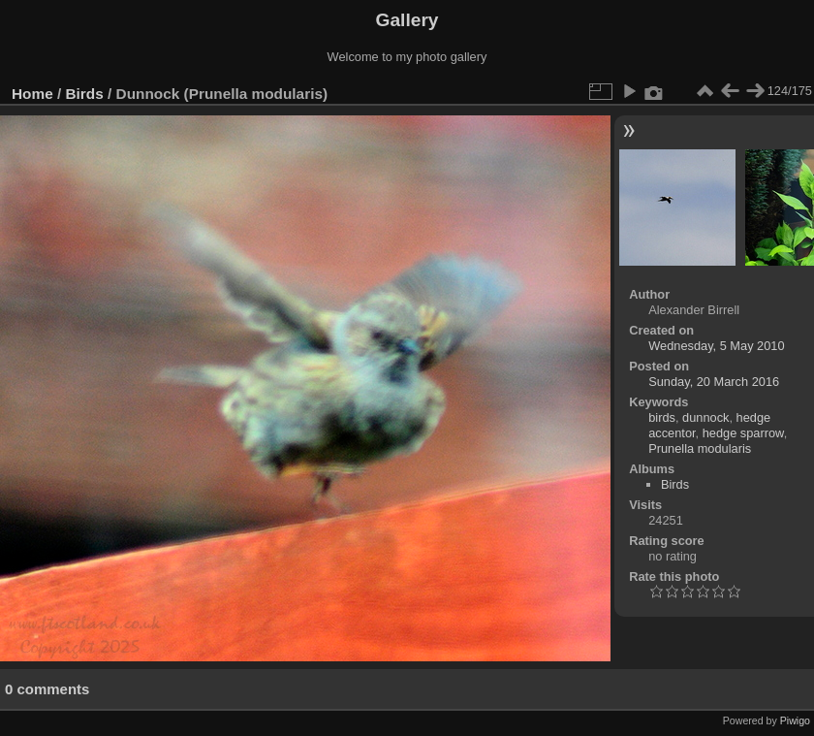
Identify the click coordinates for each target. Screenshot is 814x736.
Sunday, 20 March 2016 (713, 381)
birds (661, 417)
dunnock (705, 417)
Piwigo (795, 720)
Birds (85, 93)
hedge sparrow (743, 433)
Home (32, 93)
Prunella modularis (699, 448)
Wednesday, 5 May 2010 (716, 345)
